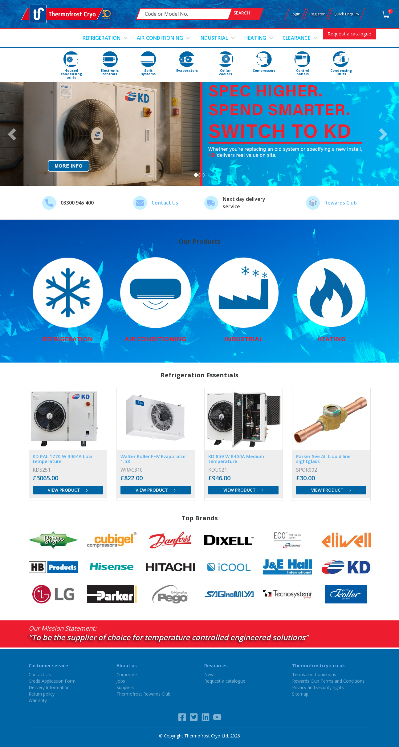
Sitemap (300, 694)
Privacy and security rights (318, 687)
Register (317, 14)
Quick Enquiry (346, 14)
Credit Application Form (52, 681)
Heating (255, 38)
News (210, 674)
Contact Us (165, 202)
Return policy (42, 694)
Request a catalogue (349, 33)
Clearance (296, 38)
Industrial (213, 38)
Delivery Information (49, 687)
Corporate (126, 674)
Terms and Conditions (314, 674)
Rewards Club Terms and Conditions (328, 681)
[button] (14, 134)
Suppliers (125, 687)
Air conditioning (160, 38)
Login (295, 14)
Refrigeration (102, 38)
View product (68, 490)
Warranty (38, 700)
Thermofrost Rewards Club (143, 694)
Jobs (120, 681)
